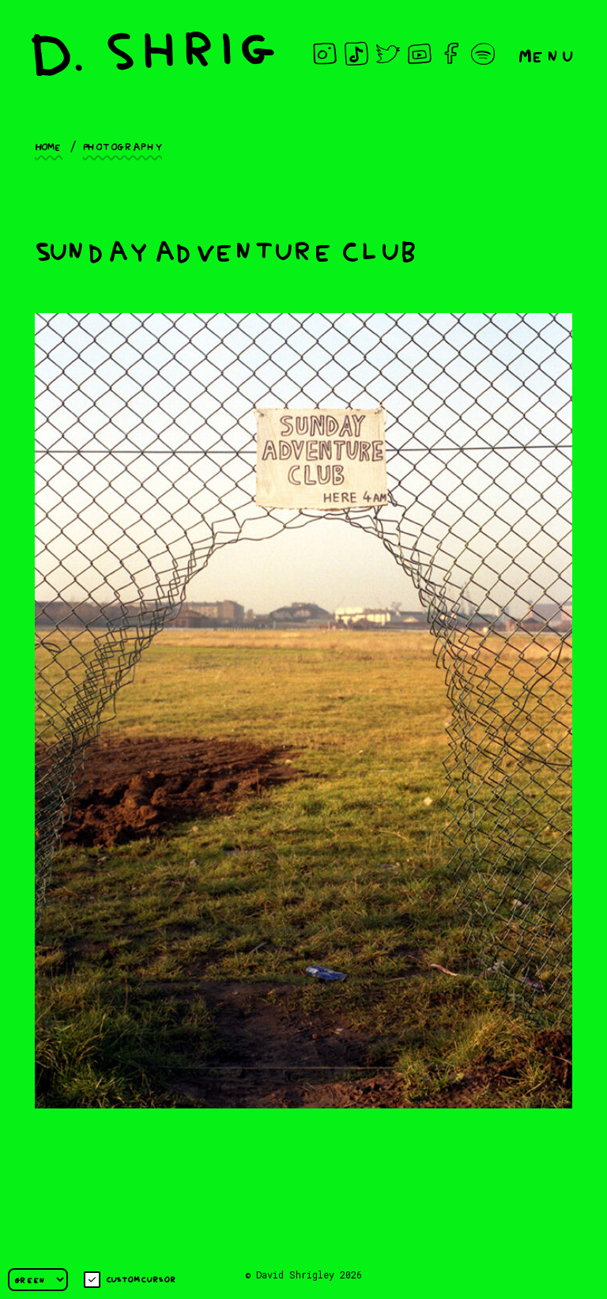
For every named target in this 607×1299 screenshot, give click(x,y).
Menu (546, 54)
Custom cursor (130, 1279)
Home (48, 145)
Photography (122, 145)
